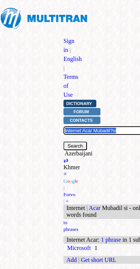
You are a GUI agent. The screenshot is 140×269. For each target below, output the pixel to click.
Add (71, 260)
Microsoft (79, 248)
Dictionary (79, 103)
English (72, 59)
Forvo (69, 194)
